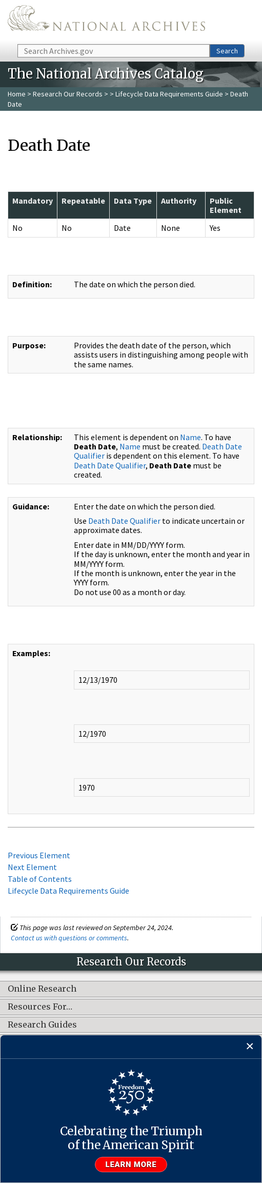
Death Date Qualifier (110, 465)
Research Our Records (68, 93)
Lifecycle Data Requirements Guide (169, 93)
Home (17, 93)
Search (227, 50)
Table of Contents (40, 879)
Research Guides (42, 1025)
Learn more (131, 1164)
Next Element (32, 867)
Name (190, 437)
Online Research (42, 989)
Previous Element (39, 855)
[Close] (250, 1046)
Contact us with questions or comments (69, 937)
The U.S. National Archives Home (106, 21)
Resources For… (40, 1007)
